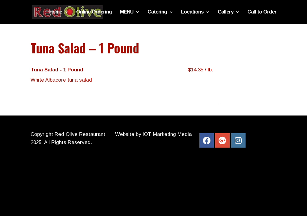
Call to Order (261, 12)
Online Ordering (94, 12)
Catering (157, 12)
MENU (126, 12)
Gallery (225, 12)
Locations (192, 12)
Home (55, 12)
